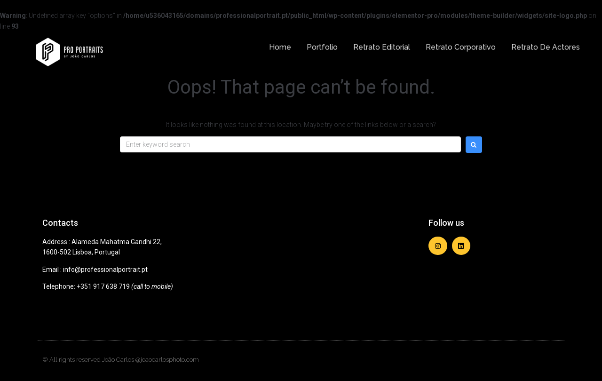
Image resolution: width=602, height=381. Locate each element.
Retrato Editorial (381, 43)
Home (280, 43)
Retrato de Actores (545, 43)
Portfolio (322, 43)
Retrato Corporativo (461, 43)
